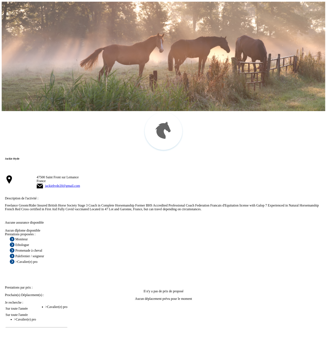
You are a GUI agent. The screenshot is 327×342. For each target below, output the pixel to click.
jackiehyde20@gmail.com (62, 185)
